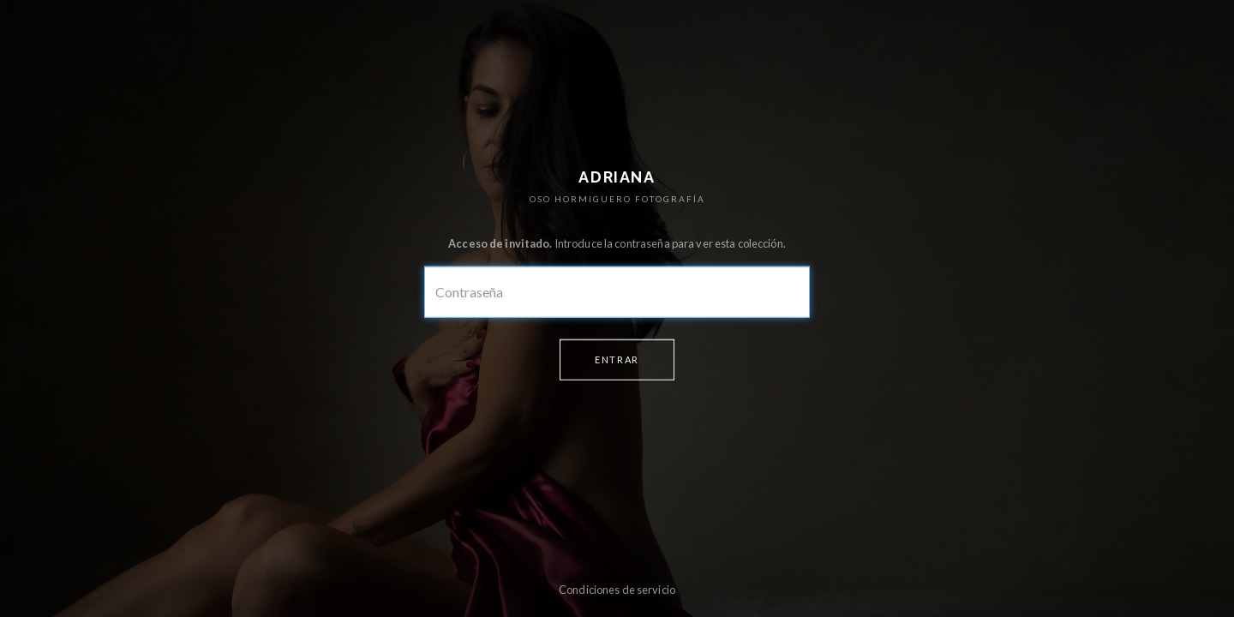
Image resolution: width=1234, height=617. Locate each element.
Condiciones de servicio (617, 589)
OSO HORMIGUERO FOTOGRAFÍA (617, 199)
